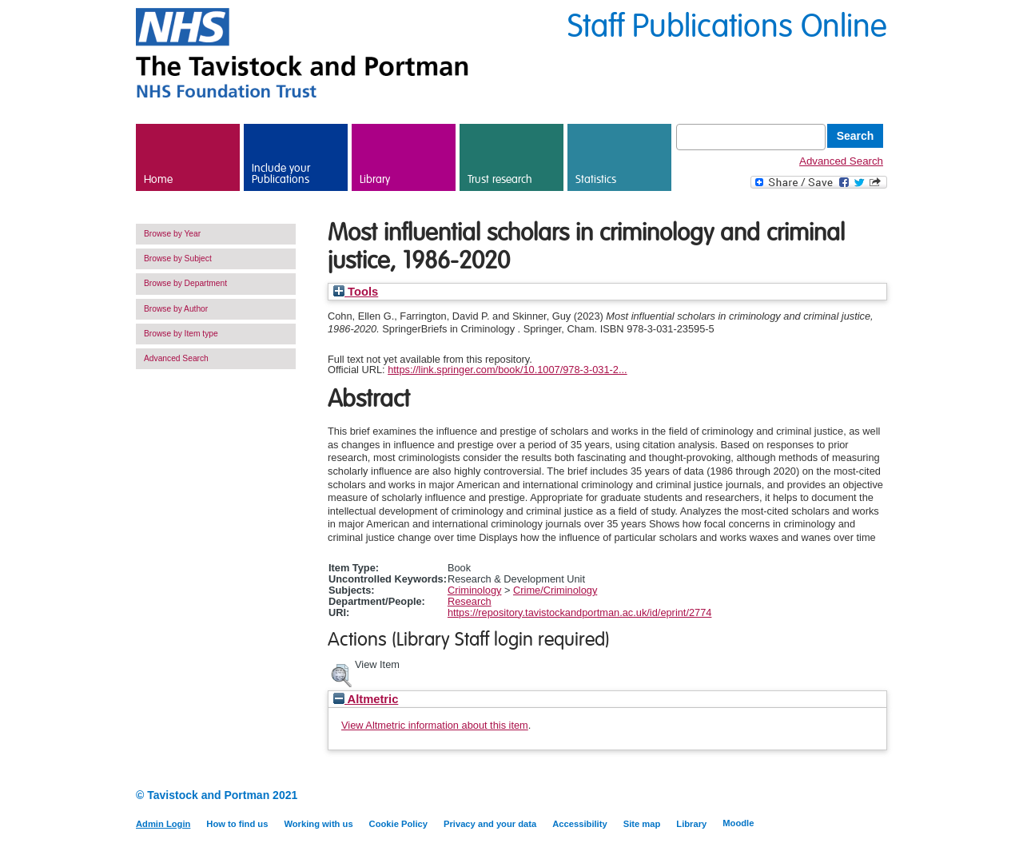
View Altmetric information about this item (434, 725)
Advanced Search (841, 161)
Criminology (475, 590)
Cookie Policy (398, 824)
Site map (642, 824)
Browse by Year (172, 233)
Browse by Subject (178, 258)
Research (470, 601)
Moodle (738, 823)
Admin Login (163, 824)
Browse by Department (185, 283)
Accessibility (579, 824)
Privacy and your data (490, 824)
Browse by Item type (181, 333)
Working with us (318, 824)
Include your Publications (281, 174)
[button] (341, 673)
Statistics (595, 180)
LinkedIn (849, 796)
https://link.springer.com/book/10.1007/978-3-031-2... (507, 370)
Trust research (500, 180)
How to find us (237, 824)
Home (158, 180)
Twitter (877, 796)
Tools (355, 291)
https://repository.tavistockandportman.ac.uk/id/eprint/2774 (580, 612)
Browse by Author (176, 308)
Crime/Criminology (555, 590)
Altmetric (365, 699)
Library (375, 180)
